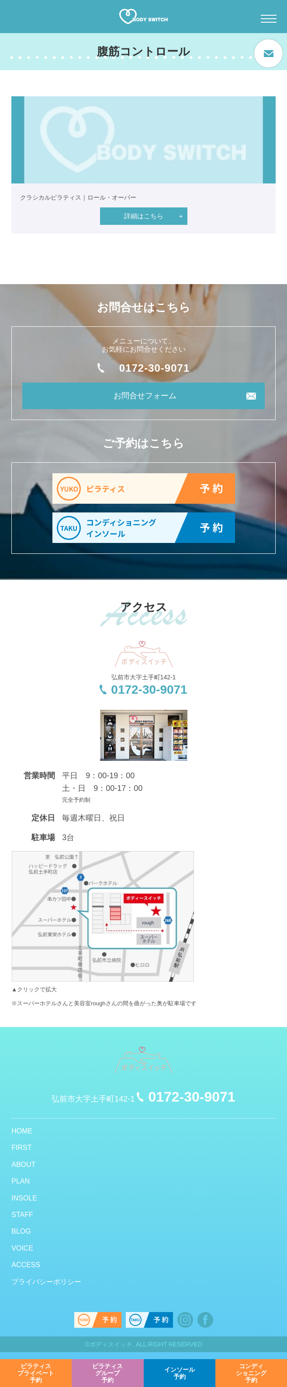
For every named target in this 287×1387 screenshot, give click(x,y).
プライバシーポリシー (46, 1281)
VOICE (22, 1248)
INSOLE (24, 1198)
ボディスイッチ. (112, 1344)
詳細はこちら (143, 216)
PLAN (20, 1181)
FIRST (21, 1147)
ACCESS (25, 1264)
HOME (21, 1131)
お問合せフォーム (145, 395)
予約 (35, 1373)
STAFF (22, 1214)
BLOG (21, 1231)
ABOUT (23, 1164)
